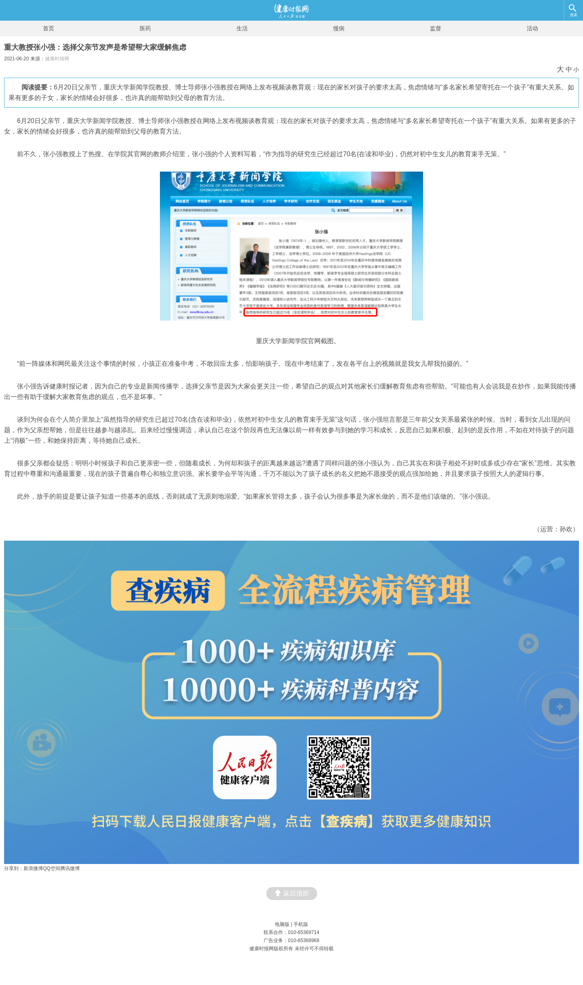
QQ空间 (51, 868)
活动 (532, 28)
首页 (48, 28)
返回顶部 (291, 893)
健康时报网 (57, 59)
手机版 (301, 924)
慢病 (339, 28)
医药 (145, 28)
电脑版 (282, 924)
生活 (242, 28)
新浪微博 (33, 868)
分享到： (13, 868)
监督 (435, 28)
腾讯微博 (70, 868)
